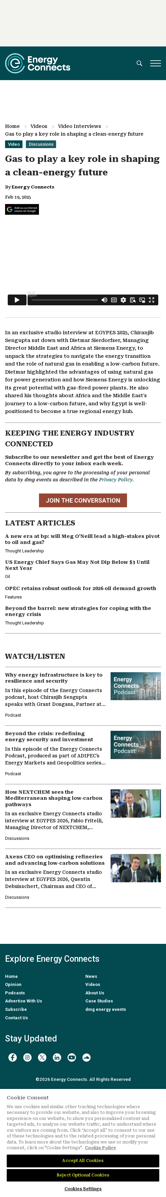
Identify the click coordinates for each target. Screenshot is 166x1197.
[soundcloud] (86, 1057)
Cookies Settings (83, 1189)
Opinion (13, 984)
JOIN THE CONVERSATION (83, 500)
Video (14, 144)
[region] (83, 1143)
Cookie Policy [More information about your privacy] (100, 1147)
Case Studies (99, 1000)
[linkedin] (57, 1057)
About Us (94, 992)
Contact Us (16, 1017)
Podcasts (15, 992)
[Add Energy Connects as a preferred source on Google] (22, 209)
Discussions (41, 144)
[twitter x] (42, 1057)
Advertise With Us (23, 1000)
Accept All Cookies (82, 1160)
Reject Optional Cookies (83, 1175)
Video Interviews (79, 126)
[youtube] (72, 1057)
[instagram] (27, 1057)
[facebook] (12, 1057)
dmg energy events (105, 1009)
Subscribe (16, 1009)
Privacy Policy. (116, 479)
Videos (39, 126)
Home (12, 126)
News (91, 976)
